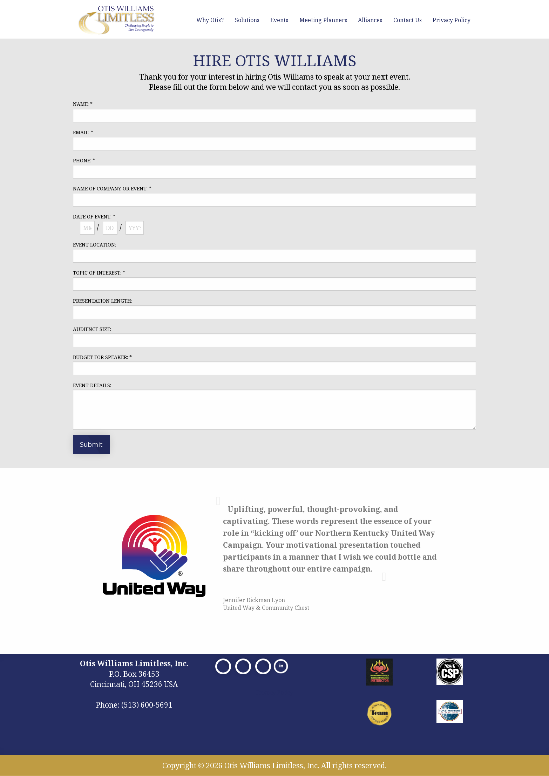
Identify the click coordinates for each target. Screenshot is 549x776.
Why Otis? (210, 20)
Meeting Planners (323, 20)
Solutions (247, 20)
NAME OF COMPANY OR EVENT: (112, 188)
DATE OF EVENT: (94, 216)
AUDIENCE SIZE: (92, 329)
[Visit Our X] (243, 666)
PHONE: (84, 160)
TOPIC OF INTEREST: (99, 272)
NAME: (83, 104)
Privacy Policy (451, 20)
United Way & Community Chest (266, 608)
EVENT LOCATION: (94, 244)
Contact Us (407, 20)
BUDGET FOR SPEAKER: (102, 357)
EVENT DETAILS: (92, 385)
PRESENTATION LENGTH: (102, 300)
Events (279, 20)
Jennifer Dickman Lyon (254, 600)
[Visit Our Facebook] (223, 666)
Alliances (370, 20)
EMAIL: (83, 132)
